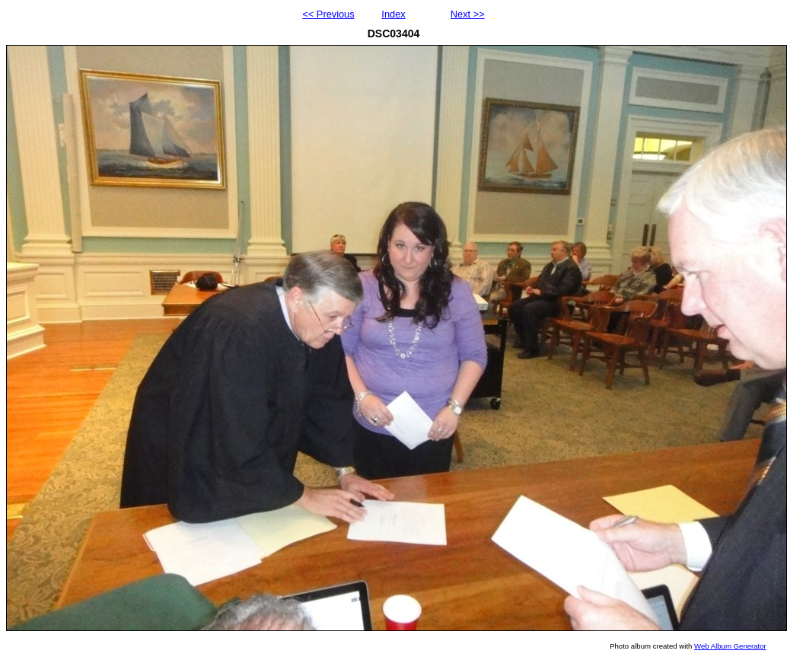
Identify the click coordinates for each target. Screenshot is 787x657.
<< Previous (328, 14)
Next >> (468, 14)
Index (393, 14)
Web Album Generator (730, 646)
